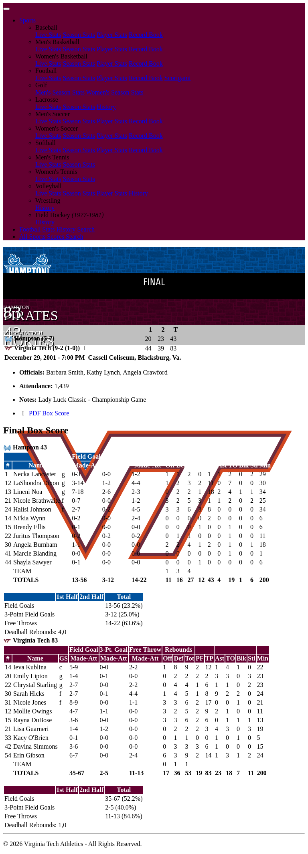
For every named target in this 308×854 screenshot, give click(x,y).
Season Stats (79, 34)
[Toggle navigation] (6, 9)
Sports (27, 20)
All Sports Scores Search (51, 236)
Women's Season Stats (115, 92)
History (106, 106)
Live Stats (48, 34)
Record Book (146, 34)
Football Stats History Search (57, 229)
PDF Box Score (49, 413)
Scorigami (177, 78)
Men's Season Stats (60, 92)
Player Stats (112, 34)
